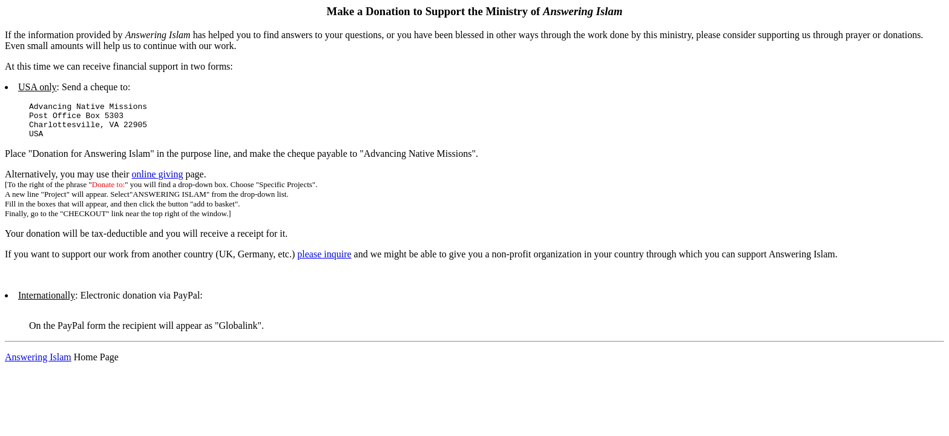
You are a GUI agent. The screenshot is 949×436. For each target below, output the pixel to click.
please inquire (324, 261)
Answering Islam (38, 364)
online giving (157, 181)
